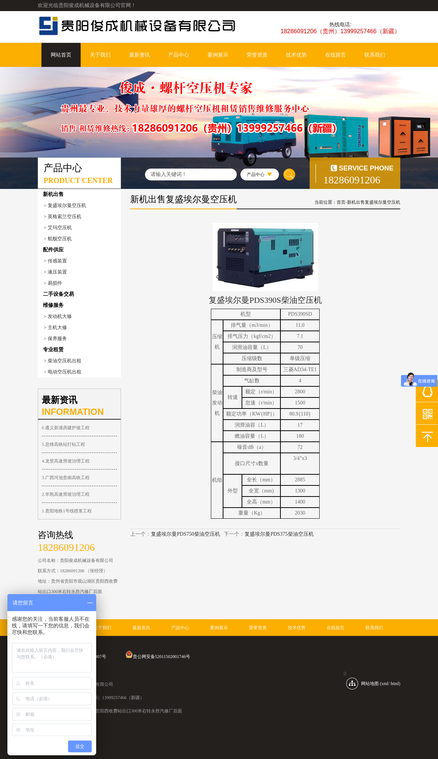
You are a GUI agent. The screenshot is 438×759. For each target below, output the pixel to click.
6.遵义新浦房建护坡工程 (66, 427)
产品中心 (178, 55)
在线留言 (335, 55)
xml (384, 683)
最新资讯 (139, 55)
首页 (341, 202)
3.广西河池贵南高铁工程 (66, 477)
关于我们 (100, 55)
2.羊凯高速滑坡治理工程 (66, 494)
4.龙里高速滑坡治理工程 (66, 461)
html (395, 683)
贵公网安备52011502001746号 (158, 656)
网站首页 (61, 55)
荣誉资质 (257, 55)
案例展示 (218, 55)
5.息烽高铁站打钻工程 (63, 444)
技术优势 (296, 55)
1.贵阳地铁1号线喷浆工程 (67, 511)
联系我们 (374, 55)
